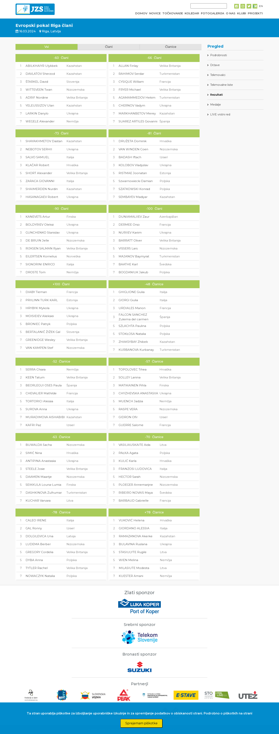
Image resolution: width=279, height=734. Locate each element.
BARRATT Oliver (130, 240)
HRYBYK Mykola (37, 308)
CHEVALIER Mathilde (41, 393)
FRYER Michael (130, 89)
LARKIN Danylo (37, 113)
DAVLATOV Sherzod (40, 74)
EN (261, 6)
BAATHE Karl (128, 264)
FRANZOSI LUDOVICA (135, 469)
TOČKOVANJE (172, 13)
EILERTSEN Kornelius (41, 256)
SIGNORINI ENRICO (40, 264)
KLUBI (241, 13)
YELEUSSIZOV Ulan (40, 105)
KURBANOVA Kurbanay (136, 350)
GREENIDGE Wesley (40, 340)
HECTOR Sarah (129, 477)
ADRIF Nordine (37, 97)
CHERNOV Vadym (132, 105)
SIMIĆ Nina (34, 453)
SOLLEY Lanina (129, 377)
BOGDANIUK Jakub (133, 272)
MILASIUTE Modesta (134, 568)
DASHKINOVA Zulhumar (44, 492)
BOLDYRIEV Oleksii (40, 224)
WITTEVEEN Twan (39, 89)
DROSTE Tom (36, 272)
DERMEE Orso (129, 224)
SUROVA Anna (36, 409)
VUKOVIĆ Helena (131, 520)
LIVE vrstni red (220, 114)
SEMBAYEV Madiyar (133, 197)
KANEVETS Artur (38, 216)
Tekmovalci (217, 75)
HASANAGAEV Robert (42, 197)
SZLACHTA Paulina (132, 326)
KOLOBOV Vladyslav (133, 165)
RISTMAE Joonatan (133, 173)
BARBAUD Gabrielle (134, 500)
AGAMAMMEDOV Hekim (137, 97)
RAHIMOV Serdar (131, 74)
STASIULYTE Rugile (132, 552)
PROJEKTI (255, 13)
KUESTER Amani (131, 576)
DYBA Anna (34, 560)
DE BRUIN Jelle (37, 240)
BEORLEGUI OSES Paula (44, 385)
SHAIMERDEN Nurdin (42, 189)
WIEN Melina (128, 560)
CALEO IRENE (36, 520)
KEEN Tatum (35, 377)
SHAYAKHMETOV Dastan (44, 141)
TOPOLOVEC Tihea (132, 369)
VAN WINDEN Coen (133, 149)
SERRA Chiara (36, 369)
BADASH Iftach (130, 157)
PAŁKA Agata (128, 453)
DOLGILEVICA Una (39, 536)
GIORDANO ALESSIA (134, 528)
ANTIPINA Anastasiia (41, 461)
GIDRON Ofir (128, 417)
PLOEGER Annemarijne (136, 484)
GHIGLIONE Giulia (132, 292)
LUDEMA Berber (38, 544)
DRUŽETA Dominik (132, 141)
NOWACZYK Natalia (40, 576)
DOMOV (141, 13)
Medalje (215, 104)
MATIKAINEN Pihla (132, 385)
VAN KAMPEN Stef (39, 348)
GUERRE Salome (131, 425)
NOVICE (155, 13)
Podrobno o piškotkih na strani (228, 713)
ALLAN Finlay (128, 66)
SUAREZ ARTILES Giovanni (138, 121)
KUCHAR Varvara (38, 500)
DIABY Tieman (36, 292)
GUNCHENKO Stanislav (43, 232)
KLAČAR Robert (37, 165)
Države (215, 65)
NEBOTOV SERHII (39, 149)
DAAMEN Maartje (39, 477)
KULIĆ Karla (127, 461)
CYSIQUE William (131, 81)
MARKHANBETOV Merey (137, 113)
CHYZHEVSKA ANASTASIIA (138, 393)
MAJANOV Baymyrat (134, 256)
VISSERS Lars (128, 248)
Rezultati (216, 94)
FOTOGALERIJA (212, 13)
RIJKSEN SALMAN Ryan (43, 248)
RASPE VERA (128, 409)
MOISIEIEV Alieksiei (40, 316)
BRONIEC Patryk (38, 324)
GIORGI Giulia (128, 300)
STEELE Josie (35, 469)
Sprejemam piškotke (141, 723)
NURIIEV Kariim (130, 232)
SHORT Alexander (39, 173)
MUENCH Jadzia (131, 401)
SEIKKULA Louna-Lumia (43, 484)
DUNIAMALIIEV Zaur (134, 216)
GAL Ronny (34, 528)
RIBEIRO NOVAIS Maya (136, 492)
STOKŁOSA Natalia (132, 334)
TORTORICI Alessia (39, 401)
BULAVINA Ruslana (133, 544)
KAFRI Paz (33, 425)
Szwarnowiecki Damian (136, 181)
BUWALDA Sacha (39, 445)
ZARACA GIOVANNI (40, 181)
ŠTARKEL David (37, 81)
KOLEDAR (192, 13)
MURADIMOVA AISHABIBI (45, 417)
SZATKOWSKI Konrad (134, 189)
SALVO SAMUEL (37, 157)
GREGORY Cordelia (39, 552)
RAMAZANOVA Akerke (135, 536)
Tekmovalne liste (221, 85)
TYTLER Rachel (37, 568)
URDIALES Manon (132, 308)
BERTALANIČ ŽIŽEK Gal (43, 332)
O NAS (230, 13)
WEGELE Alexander (40, 121)
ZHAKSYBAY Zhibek (133, 342)
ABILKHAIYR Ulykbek (42, 66)
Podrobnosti (218, 55)
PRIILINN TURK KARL (42, 300)
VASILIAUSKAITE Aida (134, 445)
